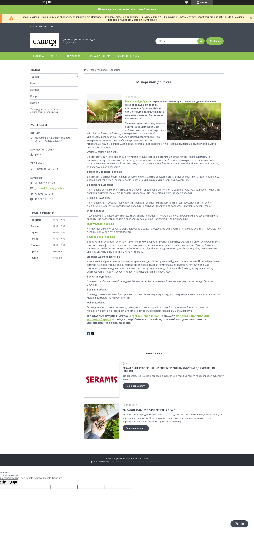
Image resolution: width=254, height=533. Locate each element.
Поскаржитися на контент (122, 461)
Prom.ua (144, 458)
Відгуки (34, 96)
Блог (91, 69)
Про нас (34, 89)
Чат (239, 523)
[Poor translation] (12, 482)
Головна (38, 56)
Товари (34, 76)
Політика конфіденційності (150, 461)
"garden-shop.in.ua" (145, 316)
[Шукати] (201, 41)
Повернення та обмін (129, 56)
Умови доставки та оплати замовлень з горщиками (45, 110)
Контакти (55, 56)
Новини (34, 102)
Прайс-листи (74, 56)
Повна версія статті (136, 386)
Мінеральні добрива (137, 101)
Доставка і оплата (99, 56)
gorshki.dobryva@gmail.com (50, 188)
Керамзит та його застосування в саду (149, 409)
